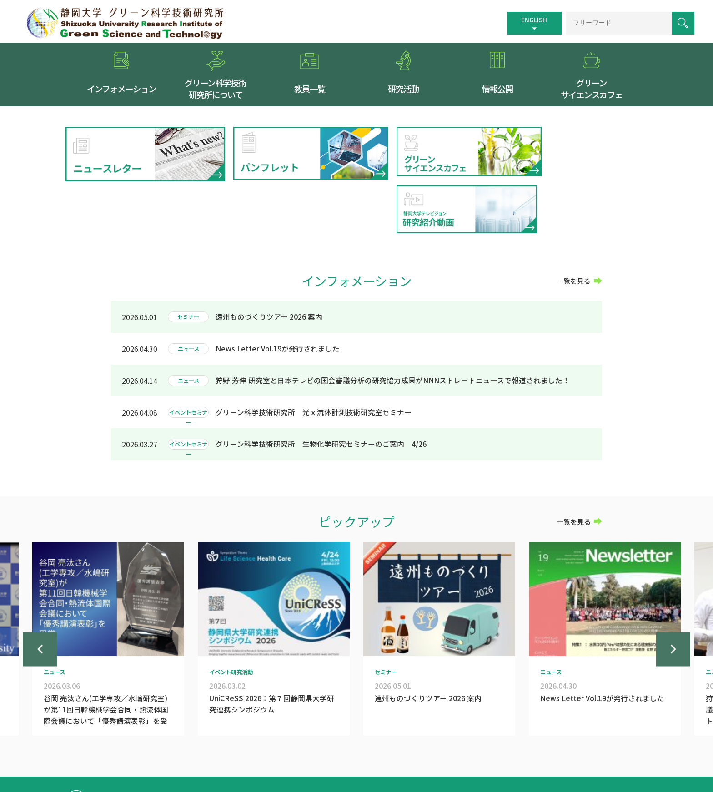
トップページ (350, 747)
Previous (40, 603)
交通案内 (389, 747)
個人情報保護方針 (511, 747)
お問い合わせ (562, 747)
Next (673, 603)
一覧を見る (574, 225)
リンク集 (466, 747)
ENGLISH (532, 19)
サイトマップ (427, 747)
